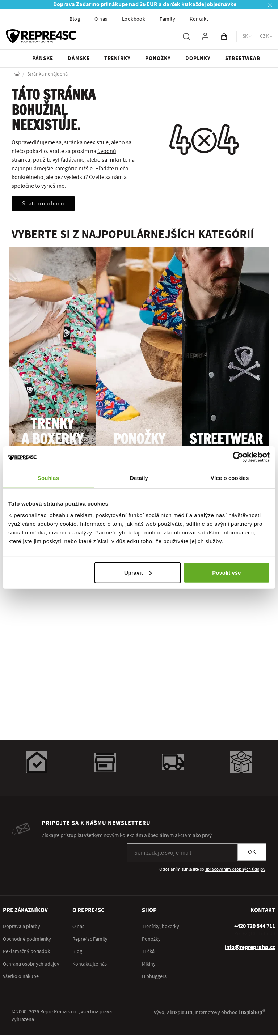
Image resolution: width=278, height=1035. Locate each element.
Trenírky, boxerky (160, 926)
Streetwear (225, 440)
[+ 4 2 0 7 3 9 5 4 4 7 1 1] (254, 926)
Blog (75, 19)
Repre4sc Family (90, 939)
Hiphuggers (154, 976)
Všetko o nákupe (21, 976)
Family (167, 19)
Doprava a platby (21, 926)
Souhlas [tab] (48, 478)
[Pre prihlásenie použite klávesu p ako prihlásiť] (205, 36)
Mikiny (149, 964)
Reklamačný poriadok (26, 951)
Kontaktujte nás (89, 964)
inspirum (181, 1012)
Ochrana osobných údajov (31, 964)
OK (252, 852)
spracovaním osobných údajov (235, 869)
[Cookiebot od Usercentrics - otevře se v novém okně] (238, 457)
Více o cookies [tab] (230, 478)
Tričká (148, 951)
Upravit (138, 572)
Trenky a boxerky (52, 432)
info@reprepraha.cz (250, 947)
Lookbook (134, 19)
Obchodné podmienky (27, 939)
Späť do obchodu (43, 203)
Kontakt (199, 19)
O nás (100, 19)
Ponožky (139, 440)
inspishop (252, 1012)
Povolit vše (226, 572)
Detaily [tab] (139, 478)
